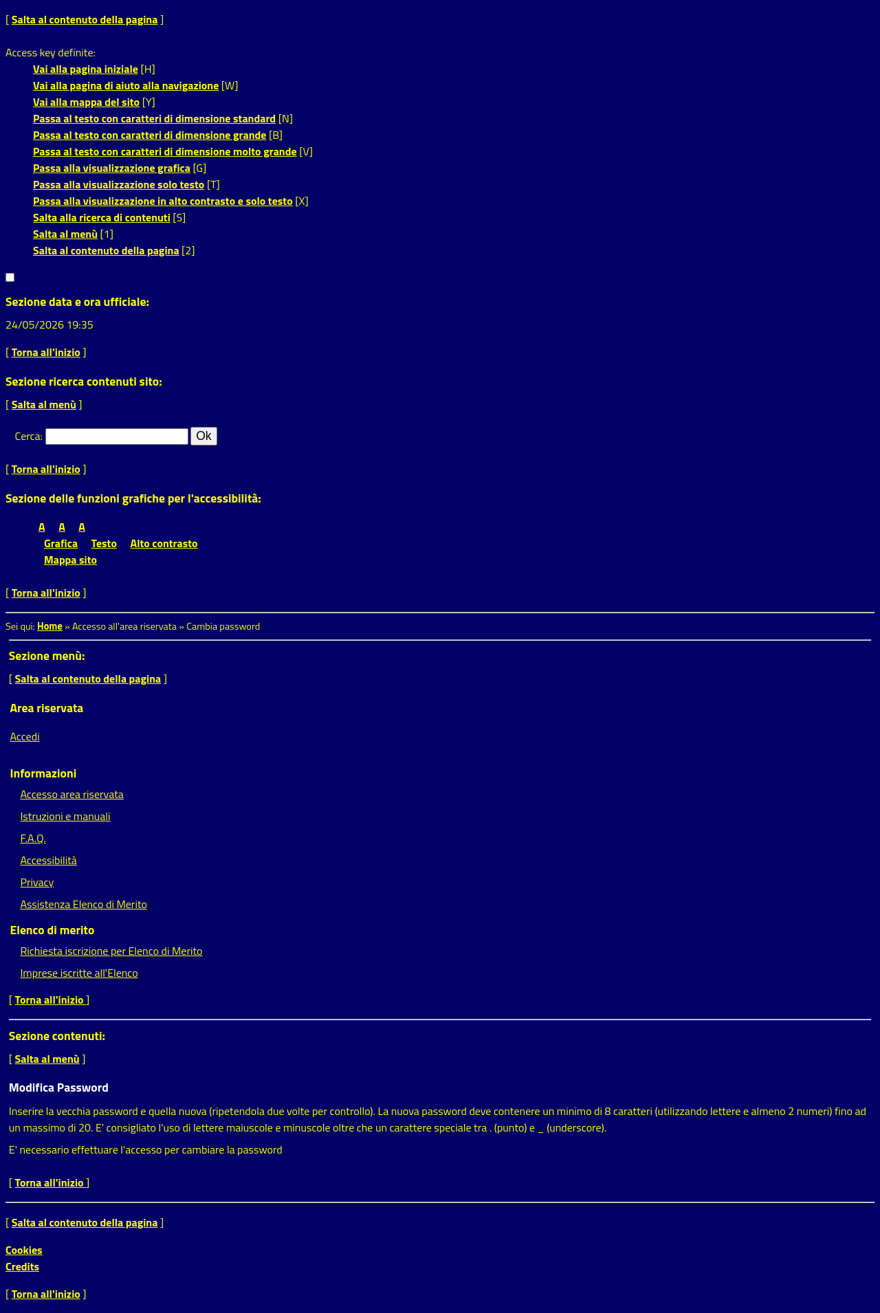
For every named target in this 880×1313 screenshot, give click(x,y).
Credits (22, 1266)
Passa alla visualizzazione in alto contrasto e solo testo (163, 200)
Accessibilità (48, 860)
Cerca (28, 436)
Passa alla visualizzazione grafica (111, 167)
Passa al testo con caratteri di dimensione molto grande (165, 151)
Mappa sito (70, 559)
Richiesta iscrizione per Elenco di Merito (111, 950)
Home (50, 626)
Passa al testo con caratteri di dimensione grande (150, 134)
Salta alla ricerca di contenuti (101, 217)
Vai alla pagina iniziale (85, 68)
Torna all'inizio (46, 352)
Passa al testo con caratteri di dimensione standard (154, 118)
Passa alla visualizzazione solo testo (118, 184)
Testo (104, 543)
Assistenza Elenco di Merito (83, 904)
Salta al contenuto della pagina (85, 19)
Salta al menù (65, 233)
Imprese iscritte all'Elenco (79, 972)
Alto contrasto (164, 543)
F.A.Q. (32, 838)
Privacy (37, 882)
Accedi (24, 736)
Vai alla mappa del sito (86, 101)
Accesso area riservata (71, 794)
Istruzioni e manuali (65, 816)
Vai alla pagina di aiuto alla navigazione (126, 85)
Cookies (24, 1250)
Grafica (61, 543)
